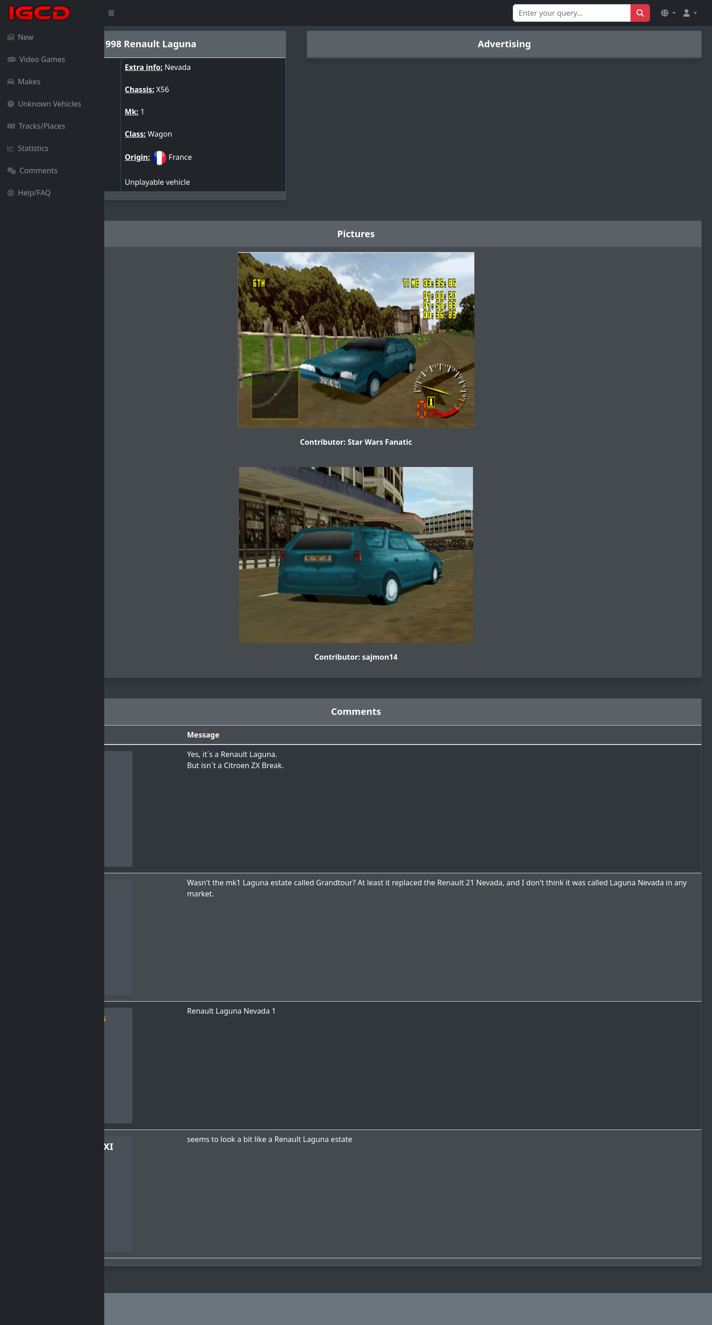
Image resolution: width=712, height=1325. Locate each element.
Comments (32, 170)
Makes (23, 81)
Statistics (28, 148)
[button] (668, 13)
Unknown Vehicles (44, 104)
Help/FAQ (29, 193)
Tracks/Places (36, 126)
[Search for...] (572, 13)
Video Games (36, 59)
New (20, 37)
